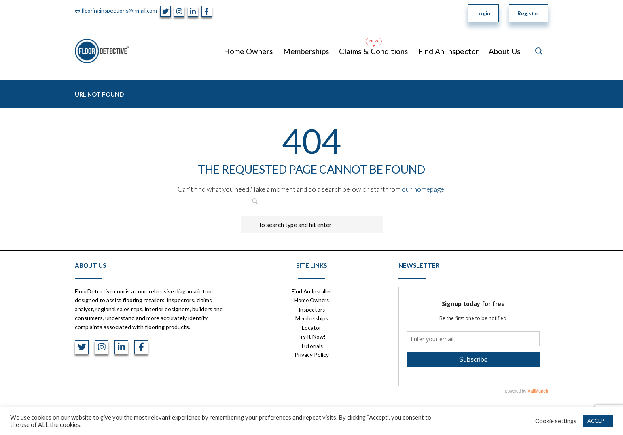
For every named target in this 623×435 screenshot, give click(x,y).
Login (483, 13)
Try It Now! (311, 335)
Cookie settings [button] (555, 421)
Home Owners (311, 300)
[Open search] (539, 51)
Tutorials (311, 344)
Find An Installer (311, 291)
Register (528, 13)
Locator (311, 326)
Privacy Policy (312, 353)
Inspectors (312, 309)
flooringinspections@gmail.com (119, 10)
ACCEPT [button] (597, 421)
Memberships (312, 317)
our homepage (423, 189)
